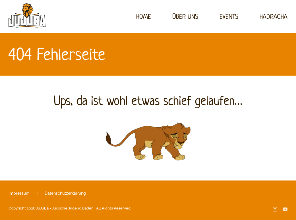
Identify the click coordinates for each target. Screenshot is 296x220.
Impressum (19, 193)
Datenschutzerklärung (65, 193)
